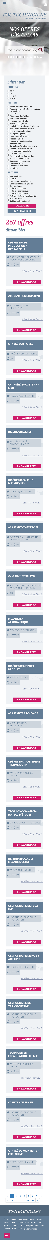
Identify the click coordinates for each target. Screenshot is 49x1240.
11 (17, 1200)
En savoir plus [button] (30, 1229)
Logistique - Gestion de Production (23, 126)
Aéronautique (15, 176)
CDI (19, 57)
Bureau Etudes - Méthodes (20, 106)
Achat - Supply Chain (17, 124)
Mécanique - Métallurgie (19, 181)
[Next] (37, 1200)
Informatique (14, 154)
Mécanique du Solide (17, 119)
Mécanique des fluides (18, 116)
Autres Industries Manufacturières (23, 196)
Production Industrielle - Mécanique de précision (24, 110)
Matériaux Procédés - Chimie (21, 129)
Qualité (12, 113)
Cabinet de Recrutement (19, 201)
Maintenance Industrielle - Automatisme (20, 142)
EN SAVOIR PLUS (26, 281)
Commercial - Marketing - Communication (19, 162)
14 (33, 1200)
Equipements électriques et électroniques (20, 185)
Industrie (12, 179)
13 (28, 1200)
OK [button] (6, 1235)
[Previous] (8, 1196)
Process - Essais (15, 139)
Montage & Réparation (18, 136)
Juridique (13, 168)
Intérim (27, 57)
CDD (11, 57)
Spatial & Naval (15, 199)
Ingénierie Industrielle (18, 121)
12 (23, 1200)
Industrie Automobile (18, 193)
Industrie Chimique (17, 188)
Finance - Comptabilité (18, 159)
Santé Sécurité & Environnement (22, 146)
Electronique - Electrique (19, 131)
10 (12, 1200)
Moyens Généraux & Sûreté (20, 148)
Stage (38, 57)
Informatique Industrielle (19, 151)
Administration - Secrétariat (21, 156)
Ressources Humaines (18, 166)
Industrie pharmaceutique (19, 191)
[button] (45, 4)
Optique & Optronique (18, 134)
